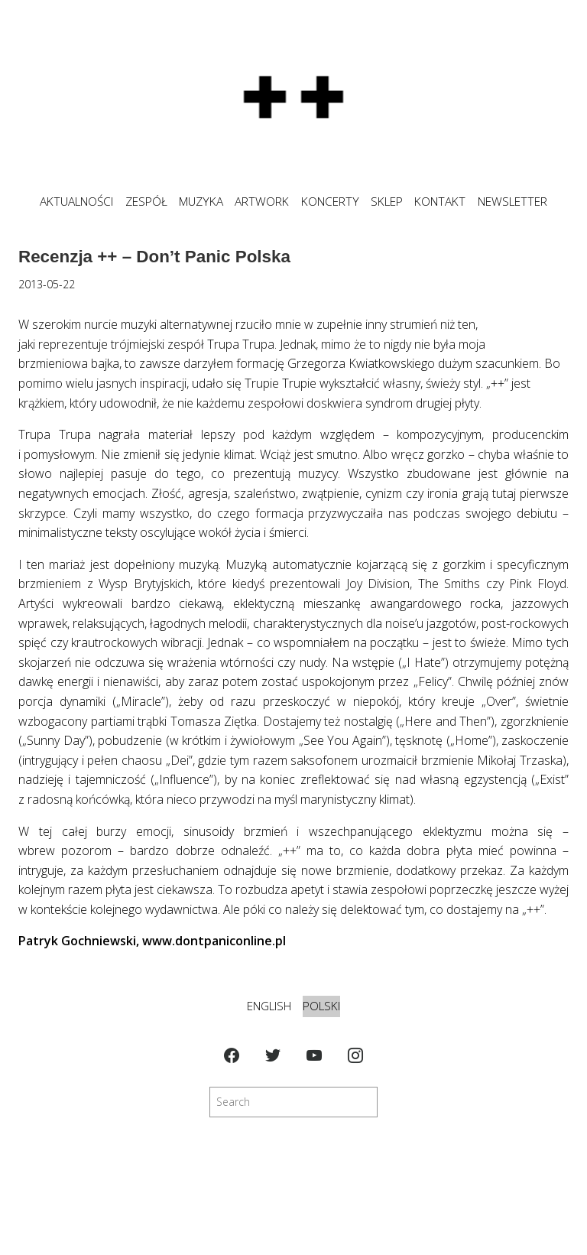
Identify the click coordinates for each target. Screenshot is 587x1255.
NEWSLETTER (512, 201)
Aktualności (76, 201)
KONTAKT (439, 201)
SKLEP (387, 201)
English (269, 1006)
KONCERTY (330, 201)
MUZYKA (201, 201)
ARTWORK (262, 201)
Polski (321, 1006)
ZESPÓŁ (146, 201)
